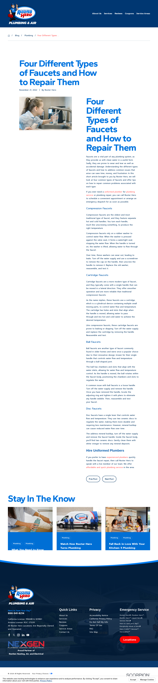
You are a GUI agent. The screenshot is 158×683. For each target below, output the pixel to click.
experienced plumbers (117, 457)
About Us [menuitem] (96, 13)
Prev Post (93, 479)
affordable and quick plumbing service (104, 467)
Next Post (109, 479)
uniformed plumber (113, 191)
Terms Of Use (95, 625)
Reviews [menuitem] (118, 13)
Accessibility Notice (98, 615)
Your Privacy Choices (42, 673)
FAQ (91, 628)
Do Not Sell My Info (98, 622)
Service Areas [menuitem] (143, 13)
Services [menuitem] (108, 13)
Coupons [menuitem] (129, 13)
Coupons (63, 625)
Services (63, 618)
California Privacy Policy (100, 618)
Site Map (93, 632)
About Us (63, 615)
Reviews (62, 622)
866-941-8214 (16, 613)
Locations (129, 639)
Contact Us (64, 632)
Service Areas (65, 628)
